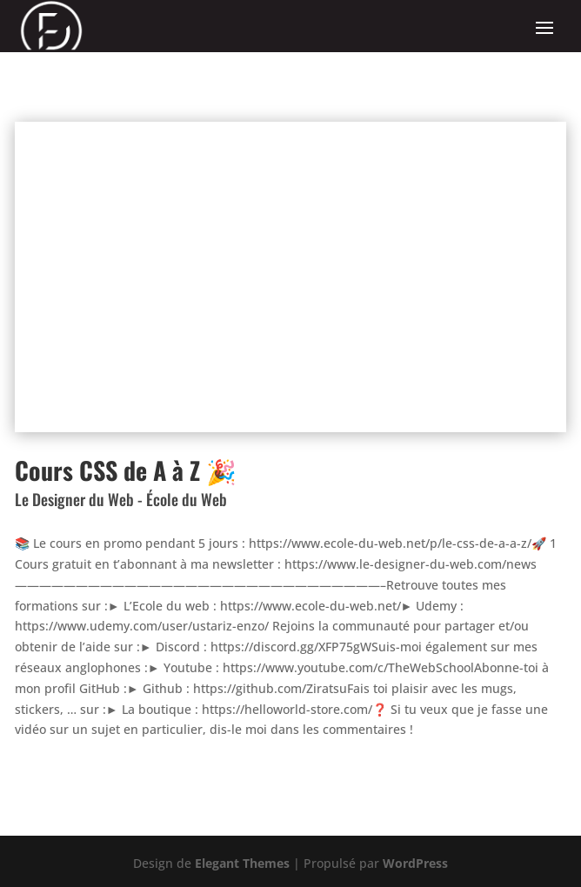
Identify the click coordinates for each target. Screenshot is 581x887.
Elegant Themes (242, 863)
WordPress (415, 863)
